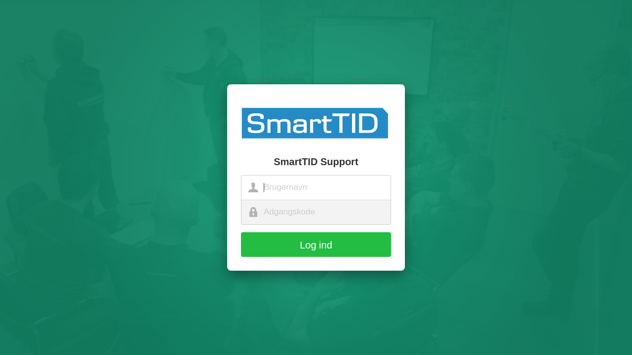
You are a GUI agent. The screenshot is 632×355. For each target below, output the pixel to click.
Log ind (316, 245)
